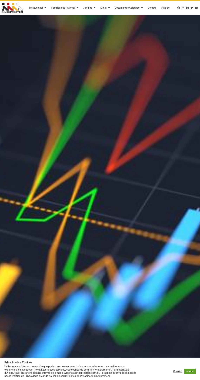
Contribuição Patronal (64, 8)
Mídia (105, 8)
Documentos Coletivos (129, 8)
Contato (152, 7)
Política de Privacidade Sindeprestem (88, 376)
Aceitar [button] (190, 371)
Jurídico (89, 8)
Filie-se (165, 7)
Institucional (37, 8)
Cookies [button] (177, 371)
